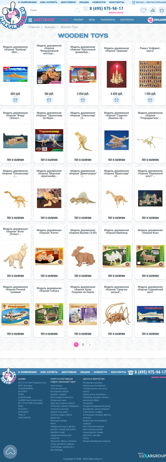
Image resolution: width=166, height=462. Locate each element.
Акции (84, 2)
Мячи (53, 423)
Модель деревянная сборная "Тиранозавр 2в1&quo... (49, 115)
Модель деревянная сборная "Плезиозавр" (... (15, 173)
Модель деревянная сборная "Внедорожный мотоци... (49, 49)
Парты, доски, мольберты (94, 394)
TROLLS (21, 415)
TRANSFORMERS (25, 388)
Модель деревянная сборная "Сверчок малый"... (116, 289)
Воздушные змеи (58, 400)
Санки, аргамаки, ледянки (62, 444)
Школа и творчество (94, 379)
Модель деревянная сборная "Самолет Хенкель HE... (116, 115)
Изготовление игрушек (93, 426)
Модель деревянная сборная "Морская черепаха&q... (49, 173)
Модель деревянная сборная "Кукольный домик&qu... (82, 49)
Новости (99, 2)
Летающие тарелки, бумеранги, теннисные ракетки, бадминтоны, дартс (65, 409)
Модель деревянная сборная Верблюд (116, 231)
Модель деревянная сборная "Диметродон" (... (83, 173)
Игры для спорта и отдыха (63, 403)
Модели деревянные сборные (96, 441)
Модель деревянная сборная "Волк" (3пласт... (15, 231)
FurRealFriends (24, 397)
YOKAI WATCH (24, 417)
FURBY (21, 394)
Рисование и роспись (93, 382)
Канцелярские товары (93, 432)
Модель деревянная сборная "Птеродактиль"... (150, 115)
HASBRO (22, 379)
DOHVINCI (22, 391)
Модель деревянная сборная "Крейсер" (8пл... (15, 49)
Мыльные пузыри (59, 420)
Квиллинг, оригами (92, 435)
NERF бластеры (25, 385)
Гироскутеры (56, 385)
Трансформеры (107, 19)
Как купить (48, 2)
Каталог (41, 19)
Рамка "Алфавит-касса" (150, 49)
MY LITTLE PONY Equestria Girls (32, 382)
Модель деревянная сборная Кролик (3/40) (83, 231)
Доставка (68, 2)
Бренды (64, 19)
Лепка (86, 438)
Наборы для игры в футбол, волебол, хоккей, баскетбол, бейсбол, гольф (63, 429)
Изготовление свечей (93, 429)
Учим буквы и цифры (92, 412)
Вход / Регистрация (149, 2)
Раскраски (88, 403)
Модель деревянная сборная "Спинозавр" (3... (83, 115)
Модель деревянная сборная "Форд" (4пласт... (15, 115)
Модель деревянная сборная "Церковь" (116, 49)
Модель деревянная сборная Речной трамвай (15, 289)
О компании (27, 2)
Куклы (92, 19)
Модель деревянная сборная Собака (49, 289)
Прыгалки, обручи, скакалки (63, 441)
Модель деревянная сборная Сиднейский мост (150, 289)
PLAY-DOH (22, 409)
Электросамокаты (59, 388)
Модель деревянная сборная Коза (150, 231)
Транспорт (78, 19)
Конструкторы (127, 19)
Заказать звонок (116, 12)
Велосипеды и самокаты (62, 397)
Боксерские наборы (60, 391)
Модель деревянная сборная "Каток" (49, 231)
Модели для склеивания (94, 385)
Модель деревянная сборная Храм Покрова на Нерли (83, 289)
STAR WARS (23, 412)
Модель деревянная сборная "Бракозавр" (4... (116, 173)
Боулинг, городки (58, 394)
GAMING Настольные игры (30, 400)
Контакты (116, 2)
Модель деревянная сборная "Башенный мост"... (150, 173)
